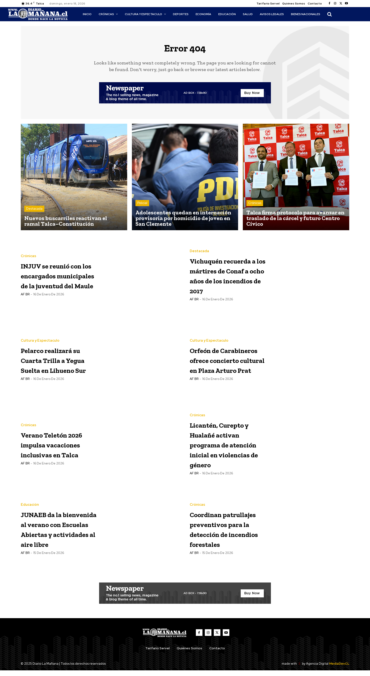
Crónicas (254, 207)
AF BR (25, 313)
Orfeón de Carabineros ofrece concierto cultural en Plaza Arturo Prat (226, 363)
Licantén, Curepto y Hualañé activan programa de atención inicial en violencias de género (225, 448)
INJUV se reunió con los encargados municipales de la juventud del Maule (58, 278)
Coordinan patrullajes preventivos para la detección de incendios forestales (227, 533)
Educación (30, 495)
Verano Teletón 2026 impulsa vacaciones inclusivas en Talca (54, 447)
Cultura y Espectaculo (40, 339)
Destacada (34, 212)
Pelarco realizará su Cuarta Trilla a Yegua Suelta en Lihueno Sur (58, 363)
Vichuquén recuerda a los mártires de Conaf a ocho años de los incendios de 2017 (228, 278)
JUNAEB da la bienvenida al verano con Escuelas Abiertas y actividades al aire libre (51, 533)
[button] (329, 14)
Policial (142, 207)
